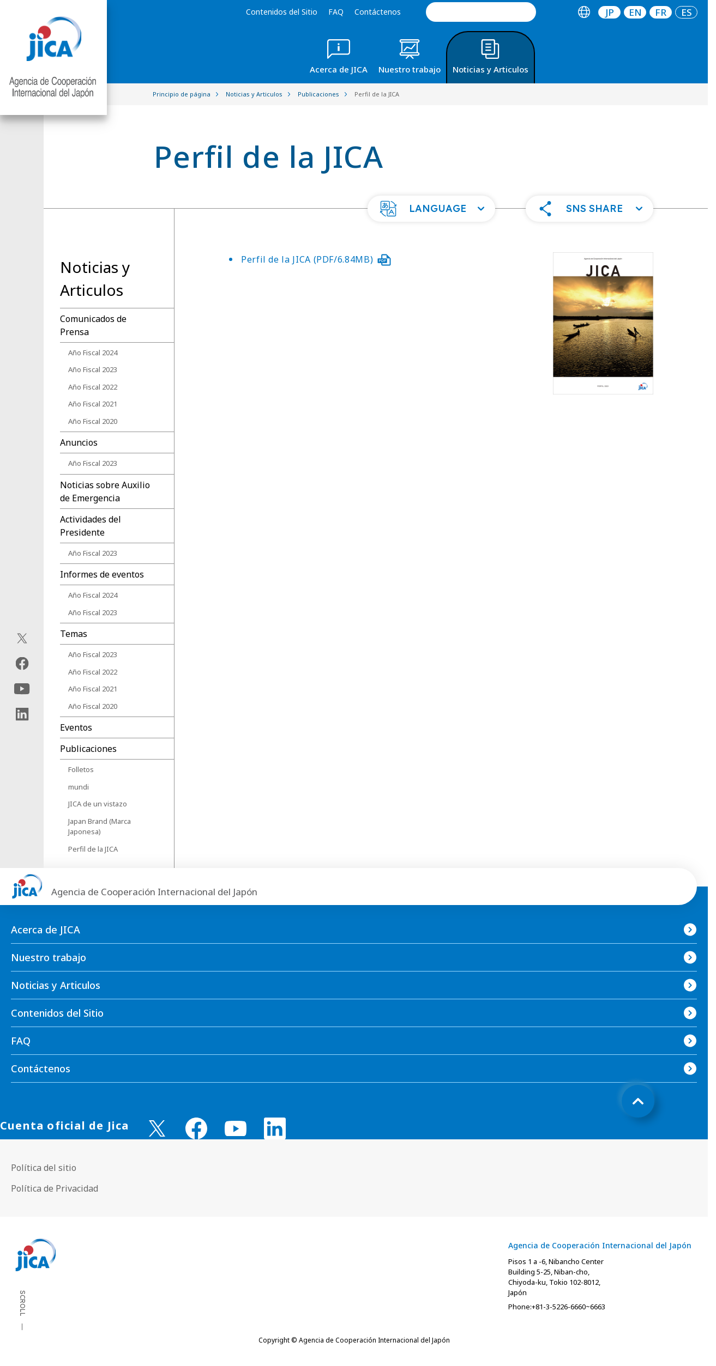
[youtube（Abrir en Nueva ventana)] (22, 688)
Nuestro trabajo (48, 957)
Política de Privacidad (54, 1188)
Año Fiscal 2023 (92, 369)
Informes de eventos (102, 574)
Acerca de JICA (45, 929)
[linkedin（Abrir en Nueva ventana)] (22, 713)
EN (635, 12)
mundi (78, 787)
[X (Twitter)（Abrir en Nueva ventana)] (22, 638)
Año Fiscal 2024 (92, 352)
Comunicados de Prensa (93, 325)
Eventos (76, 727)
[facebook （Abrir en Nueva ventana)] (196, 1128)
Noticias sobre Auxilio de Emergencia (105, 491)
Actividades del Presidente (90, 525)
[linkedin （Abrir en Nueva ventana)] (275, 1128)
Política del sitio (43, 1168)
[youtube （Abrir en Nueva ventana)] (235, 1129)
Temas (73, 634)
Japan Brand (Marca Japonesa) (99, 826)
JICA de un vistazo (97, 804)
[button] (431, 209)
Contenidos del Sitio (281, 12)
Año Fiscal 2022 (92, 387)
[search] (481, 12)
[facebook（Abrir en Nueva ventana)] (22, 663)
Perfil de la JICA (93, 849)
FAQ (336, 12)
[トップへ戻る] (638, 1101)
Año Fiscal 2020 (92, 421)
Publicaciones (88, 749)
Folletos (81, 769)
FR (660, 12)
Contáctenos (377, 12)
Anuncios (79, 442)
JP (609, 12)
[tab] (584, 12)
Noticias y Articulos (55, 985)
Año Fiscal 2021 (92, 404)
